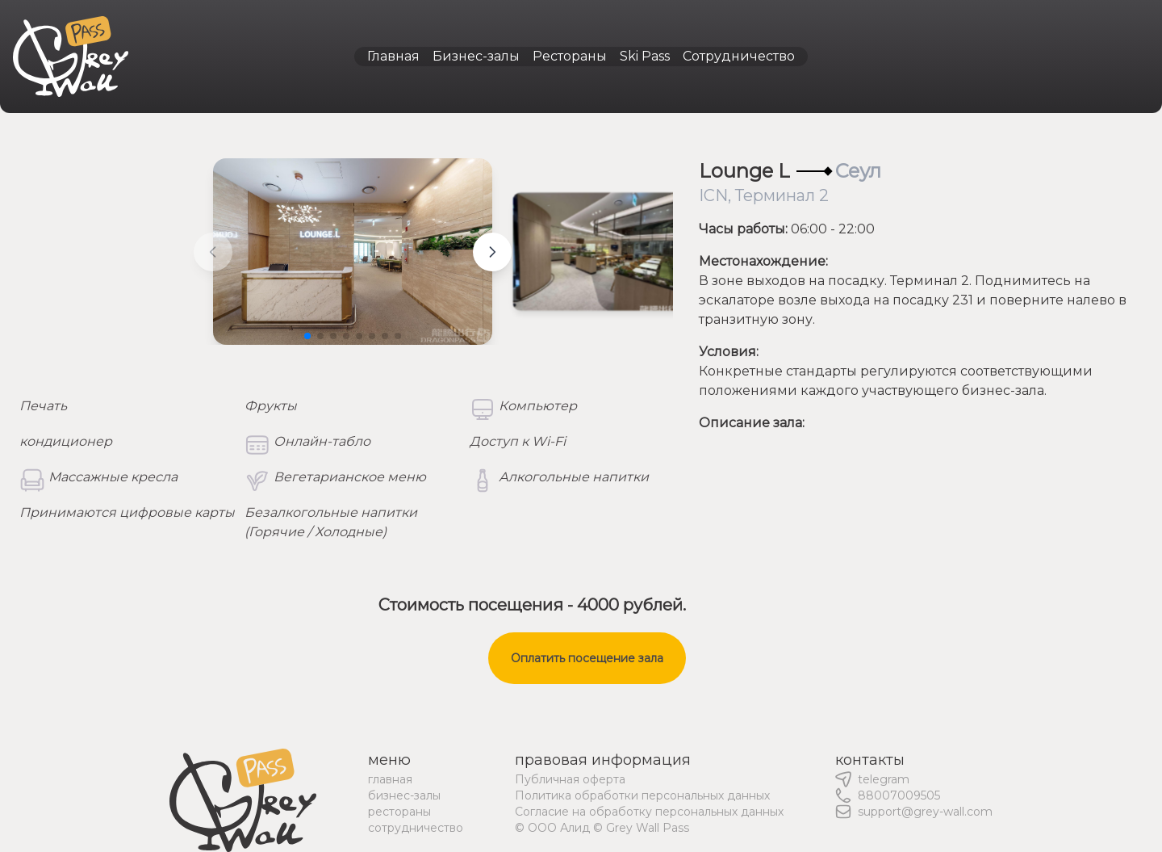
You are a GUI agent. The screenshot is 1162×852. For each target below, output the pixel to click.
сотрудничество (415, 828)
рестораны (399, 811)
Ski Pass (645, 56)
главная (390, 779)
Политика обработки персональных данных (642, 795)
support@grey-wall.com (925, 811)
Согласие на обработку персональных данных (649, 811)
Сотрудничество (739, 56)
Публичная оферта (570, 779)
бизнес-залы (404, 795)
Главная (393, 56)
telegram (883, 779)
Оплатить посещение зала (587, 658)
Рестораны (570, 56)
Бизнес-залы (476, 56)
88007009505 (899, 795)
